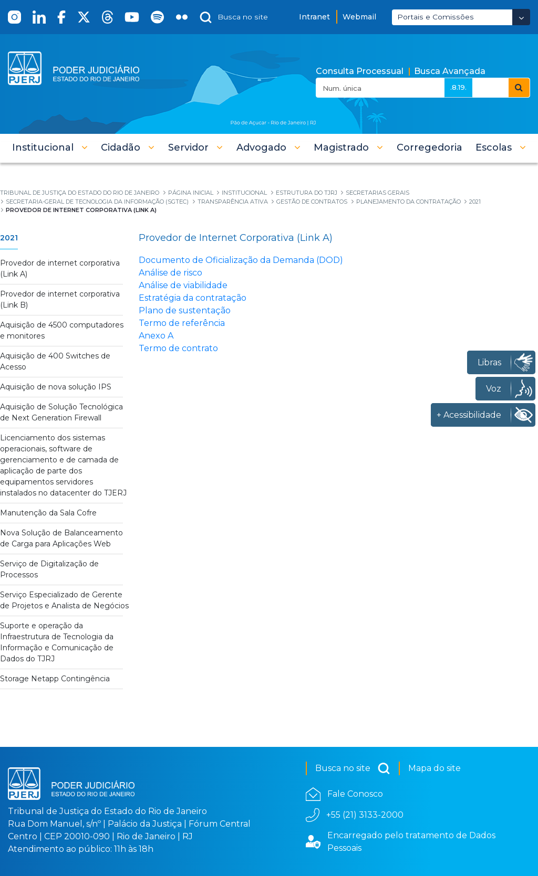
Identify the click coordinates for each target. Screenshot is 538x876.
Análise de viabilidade (183, 285)
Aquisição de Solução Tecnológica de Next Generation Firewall (61, 412)
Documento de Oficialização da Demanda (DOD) (241, 260)
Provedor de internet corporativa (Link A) (60, 268)
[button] (50, 147)
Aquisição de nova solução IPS (55, 387)
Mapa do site (434, 768)
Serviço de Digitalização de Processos (49, 569)
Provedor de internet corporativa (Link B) (60, 299)
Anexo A (156, 336)
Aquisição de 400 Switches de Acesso (55, 361)
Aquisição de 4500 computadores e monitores (61, 330)
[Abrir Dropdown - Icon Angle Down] (521, 17)
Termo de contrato (178, 348)
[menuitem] (429, 147)
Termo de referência (182, 323)
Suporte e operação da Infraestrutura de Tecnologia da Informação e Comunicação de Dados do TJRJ (56, 642)
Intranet (314, 17)
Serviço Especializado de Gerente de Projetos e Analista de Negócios (64, 600)
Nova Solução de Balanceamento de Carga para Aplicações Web (61, 538)
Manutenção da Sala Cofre (48, 513)
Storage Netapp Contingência (55, 678)
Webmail (359, 17)
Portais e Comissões (435, 17)
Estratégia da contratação (192, 298)
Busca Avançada (449, 71)
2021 (9, 237)
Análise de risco (170, 273)
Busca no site (352, 768)
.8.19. (458, 87)
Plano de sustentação (185, 310)
